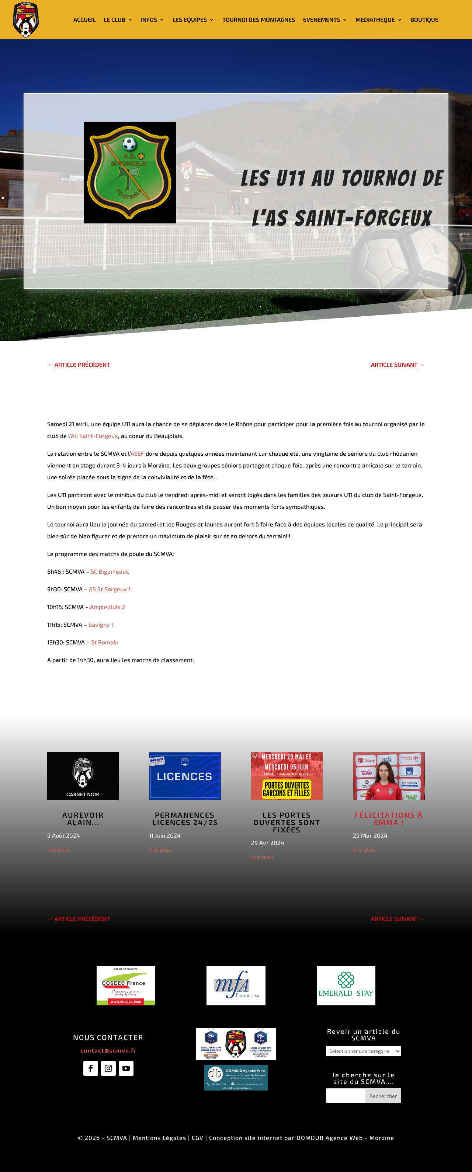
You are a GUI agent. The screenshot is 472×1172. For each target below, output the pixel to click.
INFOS (149, 19)
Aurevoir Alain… (83, 818)
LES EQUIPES (190, 19)
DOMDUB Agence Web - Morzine (345, 1137)
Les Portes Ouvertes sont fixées (286, 822)
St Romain (104, 642)
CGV (198, 1137)
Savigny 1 (101, 624)
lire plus (58, 849)
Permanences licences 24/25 (185, 818)
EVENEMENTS (321, 19)
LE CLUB (114, 19)
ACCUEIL (84, 19)
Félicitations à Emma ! (389, 818)
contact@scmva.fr (108, 1050)
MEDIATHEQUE (375, 19)
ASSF (137, 453)
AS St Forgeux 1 (110, 588)
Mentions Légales (159, 1137)
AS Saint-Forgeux (94, 435)
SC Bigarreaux (110, 571)
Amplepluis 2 (107, 606)
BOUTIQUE (424, 19)
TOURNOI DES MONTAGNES (258, 19)
